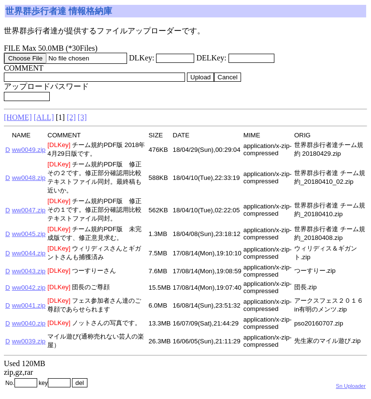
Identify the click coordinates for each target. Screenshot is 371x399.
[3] (82, 117)
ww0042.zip (29, 287)
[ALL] (44, 117)
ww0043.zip (29, 271)
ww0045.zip (29, 233)
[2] (71, 117)
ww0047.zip (29, 210)
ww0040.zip (29, 323)
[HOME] (18, 117)
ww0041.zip (29, 305)
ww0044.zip (29, 253)
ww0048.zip (29, 177)
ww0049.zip (29, 149)
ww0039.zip (29, 341)
